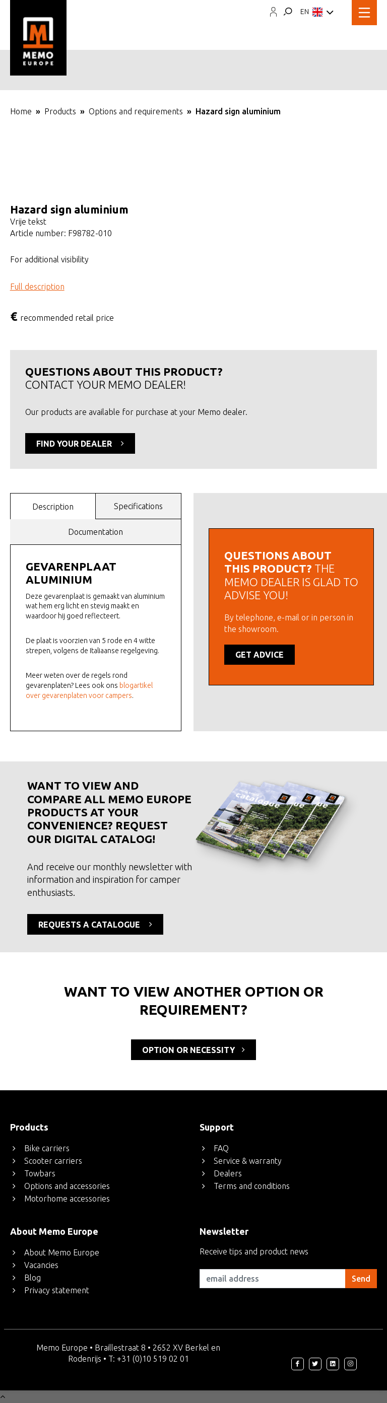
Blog (32, 1277)
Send (361, 1278)
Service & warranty (248, 1160)
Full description (37, 286)
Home (21, 111)
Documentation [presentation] (95, 531)
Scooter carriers (53, 1160)
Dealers (228, 1173)
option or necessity (193, 1049)
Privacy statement (56, 1290)
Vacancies (41, 1265)
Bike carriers (47, 1148)
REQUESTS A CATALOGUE (95, 924)
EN (317, 13)
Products (60, 111)
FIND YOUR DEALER (80, 443)
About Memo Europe (61, 1252)
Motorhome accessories (67, 1198)
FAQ (221, 1148)
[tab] (53, 506)
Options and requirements (136, 111)
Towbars (39, 1173)
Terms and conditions (252, 1185)
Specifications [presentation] (138, 506)
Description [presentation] (53, 506)
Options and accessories (67, 1185)
